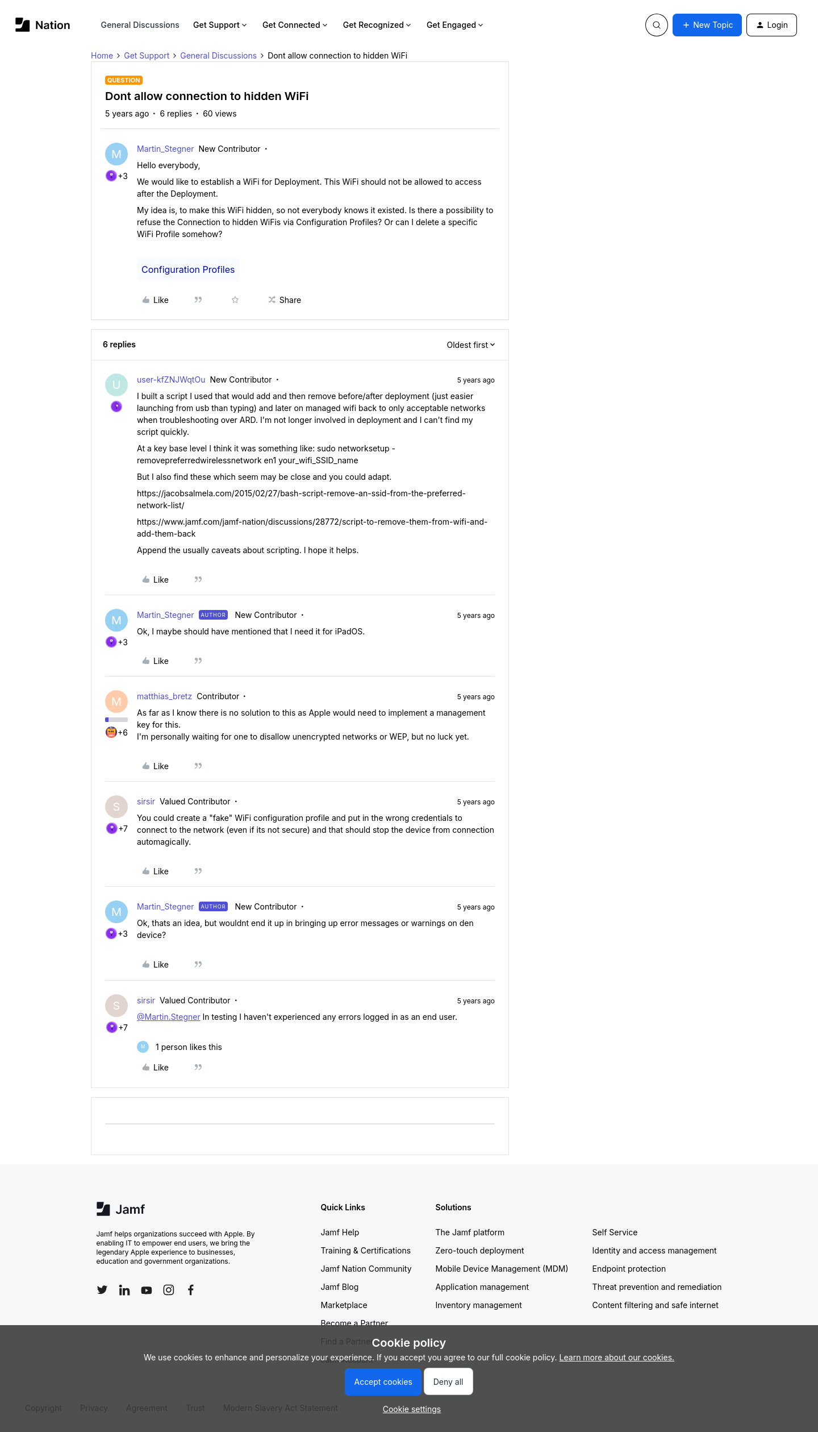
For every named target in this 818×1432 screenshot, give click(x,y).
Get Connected (295, 25)
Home (102, 55)
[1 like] (179, 1047)
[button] (707, 25)
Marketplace (344, 1305)
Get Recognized (378, 25)
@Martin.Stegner (169, 1017)
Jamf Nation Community (366, 1268)
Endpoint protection (629, 1268)
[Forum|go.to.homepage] (42, 25)
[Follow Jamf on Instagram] (168, 1290)
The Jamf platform (470, 1232)
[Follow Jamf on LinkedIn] (124, 1290)
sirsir (146, 801)
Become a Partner (354, 1323)
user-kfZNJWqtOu (171, 379)
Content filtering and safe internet (655, 1305)
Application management (482, 1287)
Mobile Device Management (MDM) (502, 1268)
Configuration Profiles (188, 269)
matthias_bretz (164, 696)
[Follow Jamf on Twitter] (102, 1289)
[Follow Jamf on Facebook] (191, 1290)
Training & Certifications (366, 1250)
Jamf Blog (340, 1287)
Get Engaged (456, 25)
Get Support (221, 25)
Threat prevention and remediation (657, 1287)
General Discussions (140, 25)
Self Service (615, 1232)
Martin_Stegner (165, 148)
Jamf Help (340, 1232)
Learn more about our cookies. (617, 1357)
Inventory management (479, 1305)
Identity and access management (654, 1250)
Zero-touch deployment (480, 1250)
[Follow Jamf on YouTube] (146, 1290)
